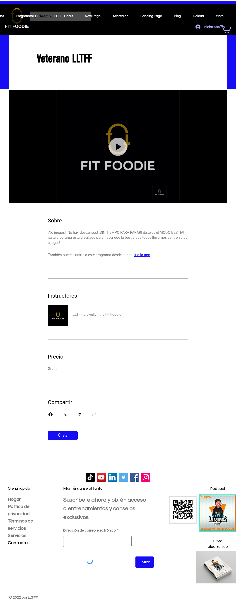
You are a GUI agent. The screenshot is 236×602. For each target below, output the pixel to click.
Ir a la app (142, 255)
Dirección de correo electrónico (89, 530)
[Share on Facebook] (50, 414)
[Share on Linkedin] (79, 414)
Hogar (14, 499)
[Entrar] (144, 562)
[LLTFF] (90, 477)
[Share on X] (65, 414)
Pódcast (217, 488)
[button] (225, 28)
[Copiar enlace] (94, 414)
